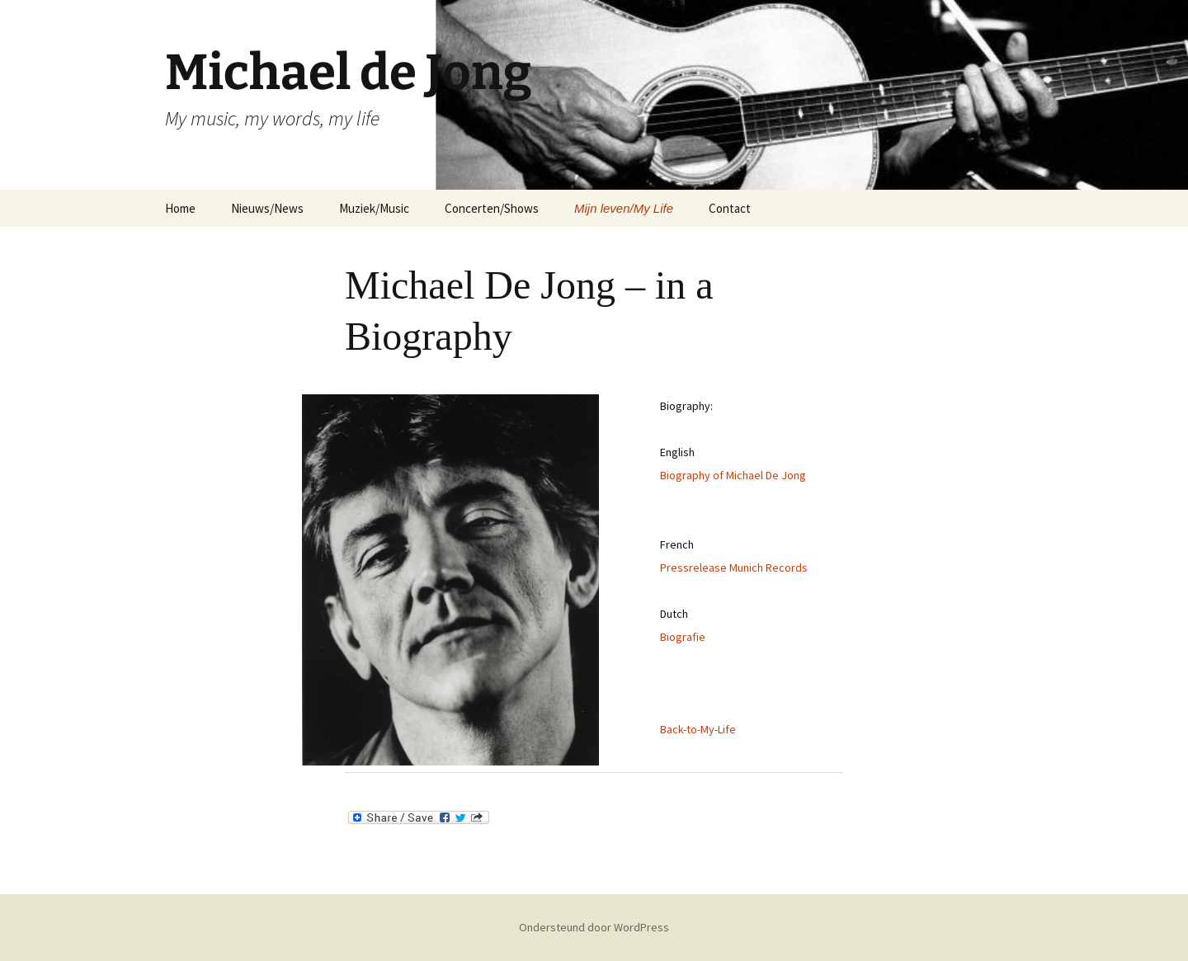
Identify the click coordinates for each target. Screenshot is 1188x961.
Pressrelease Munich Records (734, 567)
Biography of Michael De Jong (733, 475)
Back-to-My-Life (698, 729)
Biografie (682, 636)
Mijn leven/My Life (623, 208)
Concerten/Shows (492, 208)
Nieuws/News (267, 208)
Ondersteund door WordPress (594, 927)
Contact (730, 208)
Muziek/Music (374, 208)
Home (180, 208)
